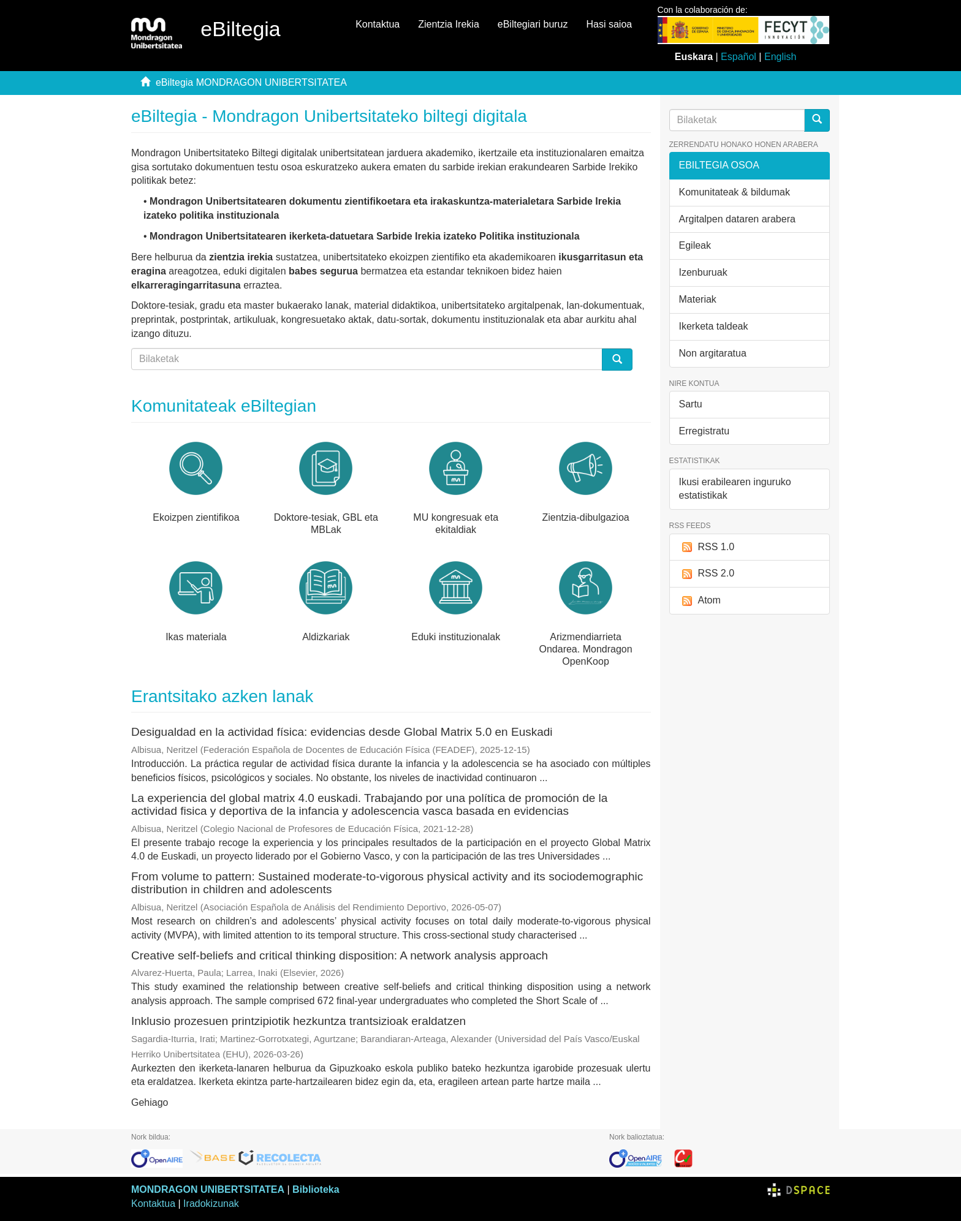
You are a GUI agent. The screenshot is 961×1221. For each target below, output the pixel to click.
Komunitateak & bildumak (734, 192)
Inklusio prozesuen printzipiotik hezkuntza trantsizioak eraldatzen (298, 1021)
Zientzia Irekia (448, 24)
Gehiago (150, 1102)
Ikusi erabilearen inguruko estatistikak (735, 489)
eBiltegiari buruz (533, 24)
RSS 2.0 (707, 574)
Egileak (695, 245)
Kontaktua (377, 24)
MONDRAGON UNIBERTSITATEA (207, 1189)
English (780, 56)
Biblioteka (315, 1189)
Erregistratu (704, 431)
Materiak (697, 299)
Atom (700, 601)
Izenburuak (703, 272)
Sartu (690, 404)
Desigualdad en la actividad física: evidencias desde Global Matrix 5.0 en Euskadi (342, 731)
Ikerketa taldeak (713, 326)
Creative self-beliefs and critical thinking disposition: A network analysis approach (339, 955)
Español (738, 56)
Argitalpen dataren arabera (737, 219)
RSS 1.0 (707, 547)
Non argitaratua (712, 353)
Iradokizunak (211, 1203)
